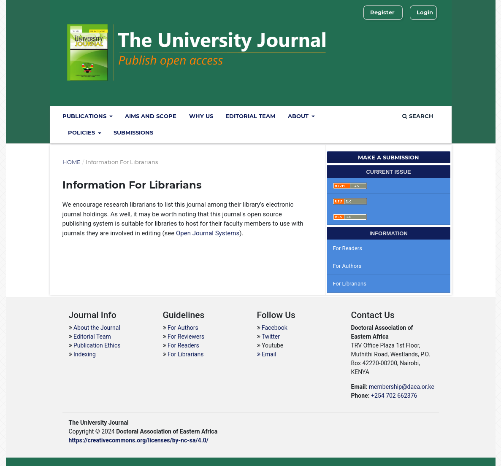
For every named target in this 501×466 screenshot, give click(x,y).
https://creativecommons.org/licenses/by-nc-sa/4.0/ (139, 440)
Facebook (274, 327)
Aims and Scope (150, 116)
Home (71, 162)
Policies (82, 132)
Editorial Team (250, 116)
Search (417, 116)
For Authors (347, 266)
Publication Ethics (96, 345)
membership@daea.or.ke (401, 386)
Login (425, 12)
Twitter (271, 336)
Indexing (84, 354)
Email (266, 354)
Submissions (133, 132)
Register (382, 12)
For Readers (348, 248)
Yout (265, 345)
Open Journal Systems (207, 233)
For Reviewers (186, 336)
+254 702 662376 (394, 395)
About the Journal (96, 327)
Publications (85, 116)
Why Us (201, 116)
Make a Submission (388, 157)
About (299, 116)
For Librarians (349, 283)
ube (278, 345)
